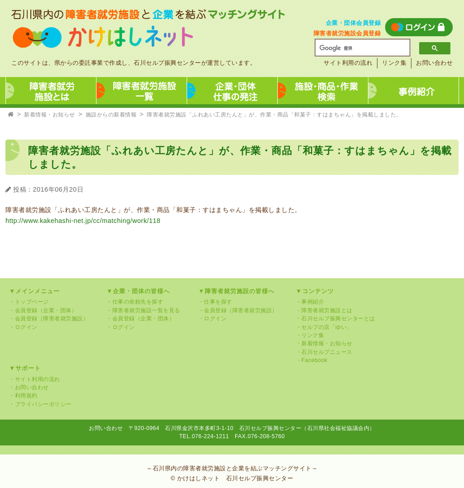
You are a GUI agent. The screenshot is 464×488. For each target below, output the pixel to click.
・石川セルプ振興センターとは (335, 318)
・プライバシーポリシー (40, 404)
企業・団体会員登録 (353, 22)
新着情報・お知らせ (49, 114)
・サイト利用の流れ (34, 379)
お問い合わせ (434, 62)
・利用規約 (23, 395)
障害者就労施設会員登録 (347, 33)
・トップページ (29, 302)
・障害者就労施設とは (324, 310)
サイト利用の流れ (348, 62)
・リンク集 (310, 335)
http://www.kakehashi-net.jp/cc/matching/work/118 (82, 220)
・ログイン (23, 327)
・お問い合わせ (29, 387)
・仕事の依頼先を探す (134, 302)
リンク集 (394, 62)
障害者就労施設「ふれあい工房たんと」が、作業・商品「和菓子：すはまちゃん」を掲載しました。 (274, 114)
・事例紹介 (310, 302)
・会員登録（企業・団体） (43, 310)
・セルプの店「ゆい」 (324, 327)
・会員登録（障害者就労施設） (48, 318)
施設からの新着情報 (111, 114)
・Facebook (312, 360)
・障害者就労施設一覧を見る (143, 310)
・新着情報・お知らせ (324, 343)
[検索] (359, 48)
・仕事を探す (215, 302)
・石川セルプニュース (324, 352)
